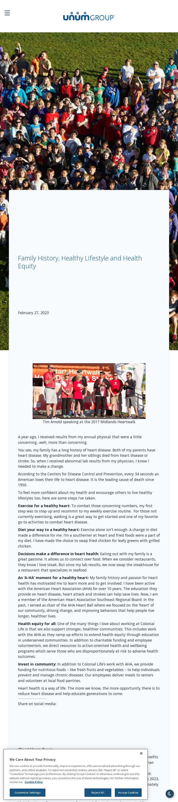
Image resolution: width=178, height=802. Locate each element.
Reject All (97, 792)
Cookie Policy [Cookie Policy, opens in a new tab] (34, 782)
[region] (75, 774)
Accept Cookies (128, 792)
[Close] (141, 753)
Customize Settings (27, 792)
